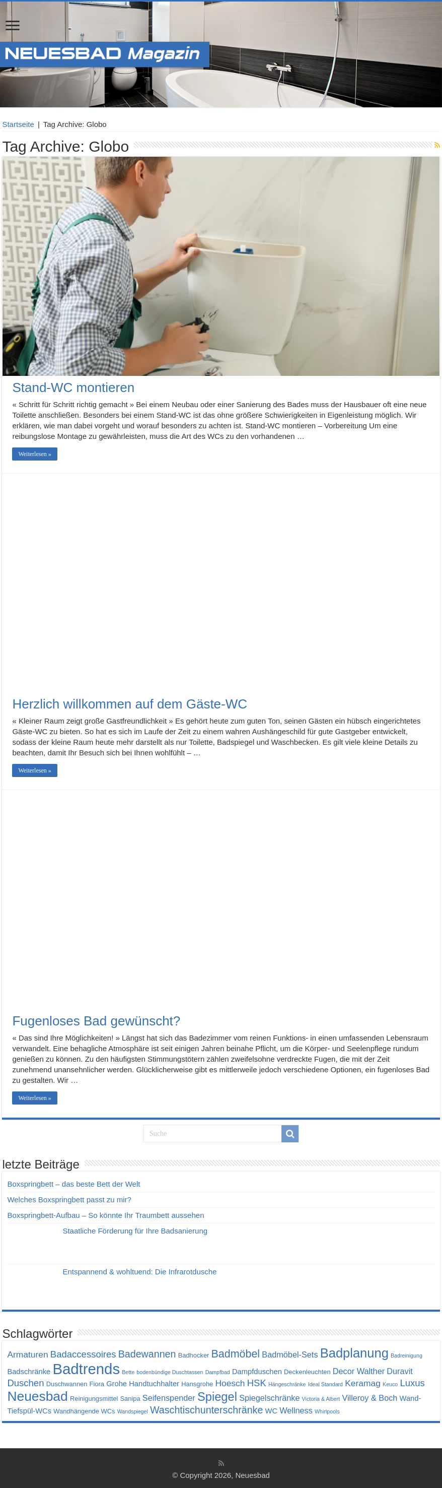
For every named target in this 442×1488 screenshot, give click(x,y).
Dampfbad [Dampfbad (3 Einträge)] (217, 1372)
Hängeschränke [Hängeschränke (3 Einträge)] (287, 1384)
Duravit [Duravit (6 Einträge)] (400, 1371)
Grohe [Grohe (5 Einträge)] (116, 1384)
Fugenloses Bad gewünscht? (96, 1020)
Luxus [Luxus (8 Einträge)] (412, 1383)
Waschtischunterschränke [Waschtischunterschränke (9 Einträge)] (206, 1409)
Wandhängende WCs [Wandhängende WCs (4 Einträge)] (84, 1411)
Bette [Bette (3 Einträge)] (128, 1372)
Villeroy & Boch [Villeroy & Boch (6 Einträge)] (369, 1397)
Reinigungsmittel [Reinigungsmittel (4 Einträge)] (94, 1398)
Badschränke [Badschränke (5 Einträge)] (28, 1372)
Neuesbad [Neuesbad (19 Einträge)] (37, 1396)
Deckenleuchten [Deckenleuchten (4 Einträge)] (307, 1372)
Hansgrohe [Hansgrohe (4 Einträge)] (197, 1384)
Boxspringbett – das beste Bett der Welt (73, 1184)
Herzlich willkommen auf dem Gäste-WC (129, 703)
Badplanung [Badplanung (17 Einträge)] (354, 1353)
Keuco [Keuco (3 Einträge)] (390, 1384)
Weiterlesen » (34, 454)
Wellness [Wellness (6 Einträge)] (296, 1410)
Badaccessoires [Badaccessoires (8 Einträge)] (83, 1354)
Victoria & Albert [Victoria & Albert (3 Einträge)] (321, 1399)
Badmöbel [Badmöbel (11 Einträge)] (235, 1354)
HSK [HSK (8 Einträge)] (256, 1383)
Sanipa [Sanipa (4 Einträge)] (130, 1398)
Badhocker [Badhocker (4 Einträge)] (193, 1355)
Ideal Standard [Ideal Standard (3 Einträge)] (325, 1384)
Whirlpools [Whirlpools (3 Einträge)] (327, 1411)
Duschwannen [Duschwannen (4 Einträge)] (67, 1384)
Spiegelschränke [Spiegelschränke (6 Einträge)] (269, 1397)
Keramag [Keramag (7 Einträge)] (363, 1383)
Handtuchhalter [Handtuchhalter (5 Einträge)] (154, 1384)
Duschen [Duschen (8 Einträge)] (25, 1383)
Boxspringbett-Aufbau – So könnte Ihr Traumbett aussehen (105, 1215)
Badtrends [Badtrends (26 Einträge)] (86, 1369)
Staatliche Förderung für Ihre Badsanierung (134, 1230)
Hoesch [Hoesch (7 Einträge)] (230, 1383)
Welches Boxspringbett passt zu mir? (69, 1199)
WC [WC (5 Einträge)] (271, 1411)
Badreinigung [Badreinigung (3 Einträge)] (406, 1355)
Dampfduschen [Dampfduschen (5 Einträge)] (257, 1372)
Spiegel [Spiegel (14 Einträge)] (217, 1396)
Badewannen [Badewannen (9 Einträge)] (147, 1354)
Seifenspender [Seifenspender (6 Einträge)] (168, 1397)
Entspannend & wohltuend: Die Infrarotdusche (139, 1271)
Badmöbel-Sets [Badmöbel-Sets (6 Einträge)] (290, 1354)
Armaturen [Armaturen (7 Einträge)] (27, 1354)
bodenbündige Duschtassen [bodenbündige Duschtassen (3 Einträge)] (169, 1372)
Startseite (18, 124)
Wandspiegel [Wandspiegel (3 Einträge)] (132, 1411)
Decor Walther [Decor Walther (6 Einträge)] (359, 1371)
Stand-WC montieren (73, 387)
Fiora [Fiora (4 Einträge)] (97, 1384)
